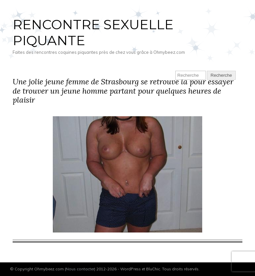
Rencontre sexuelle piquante (93, 32)
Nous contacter (80, 268)
